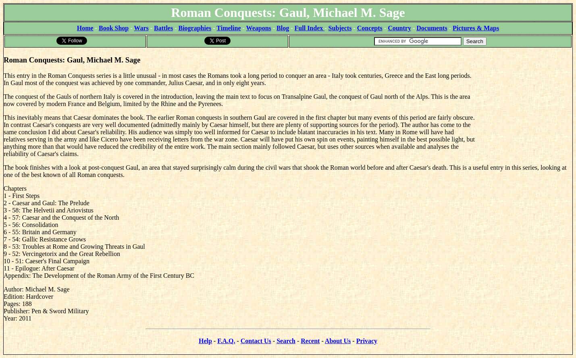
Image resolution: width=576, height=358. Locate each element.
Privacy (366, 340)
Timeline (228, 28)
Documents (431, 28)
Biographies (194, 28)
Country (399, 28)
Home (85, 28)
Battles (163, 28)
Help (205, 340)
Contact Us (256, 340)
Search (286, 340)
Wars (141, 28)
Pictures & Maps (476, 28)
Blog (283, 28)
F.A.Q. (226, 340)
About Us (338, 340)
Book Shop (114, 28)
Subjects (340, 28)
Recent (310, 340)
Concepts (370, 28)
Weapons (258, 28)
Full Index (310, 28)
